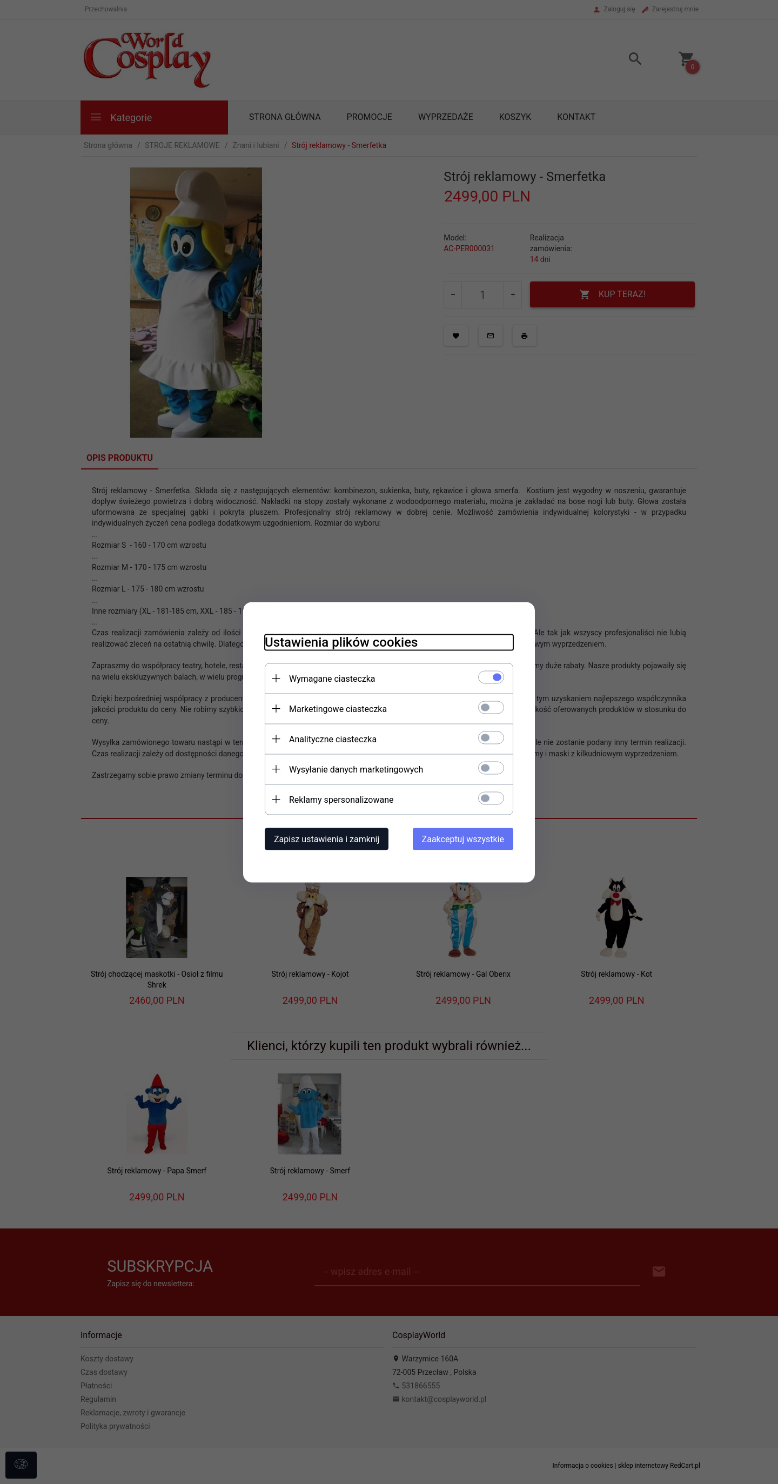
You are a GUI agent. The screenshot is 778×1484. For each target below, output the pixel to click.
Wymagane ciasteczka (332, 678)
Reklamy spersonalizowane (341, 799)
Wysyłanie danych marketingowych (356, 769)
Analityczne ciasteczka (333, 739)
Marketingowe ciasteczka (338, 708)
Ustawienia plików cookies (341, 641)
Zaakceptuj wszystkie (463, 839)
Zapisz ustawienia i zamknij (326, 839)
